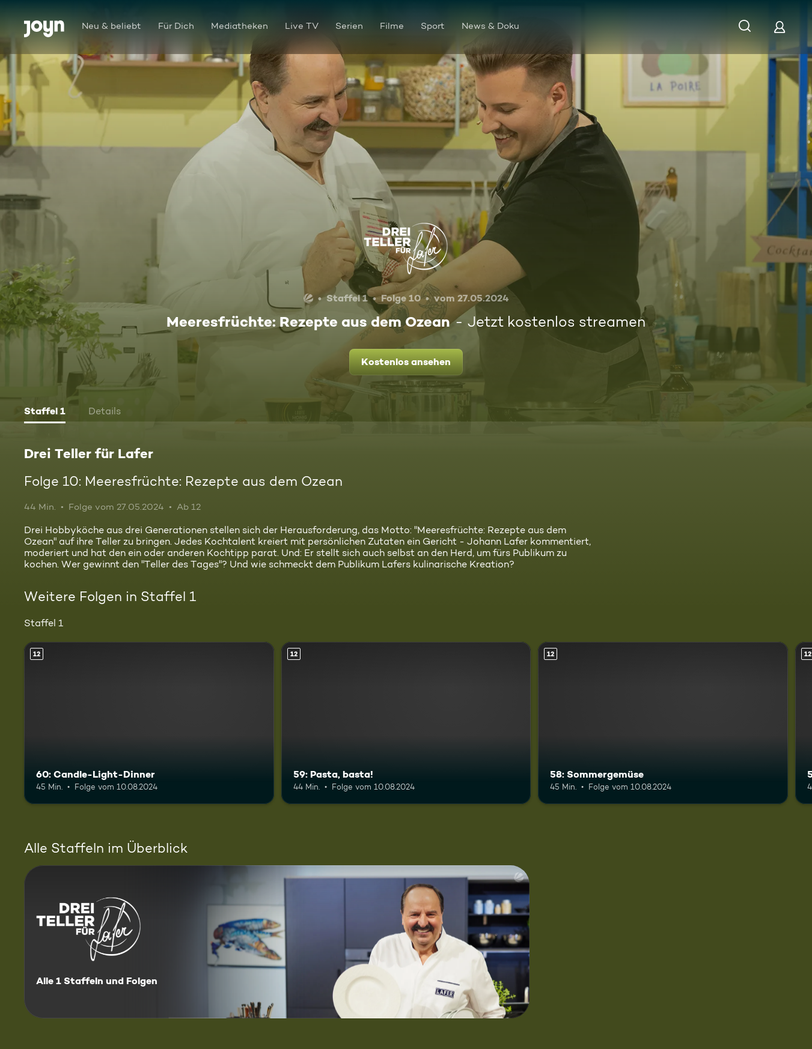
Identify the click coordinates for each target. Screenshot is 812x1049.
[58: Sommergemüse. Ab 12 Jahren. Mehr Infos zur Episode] (663, 723)
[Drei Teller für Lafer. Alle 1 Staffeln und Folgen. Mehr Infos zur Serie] (277, 941)
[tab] (45, 412)
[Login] (779, 26)
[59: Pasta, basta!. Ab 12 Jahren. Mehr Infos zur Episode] (406, 723)
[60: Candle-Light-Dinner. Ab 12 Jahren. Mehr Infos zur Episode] (149, 723)
